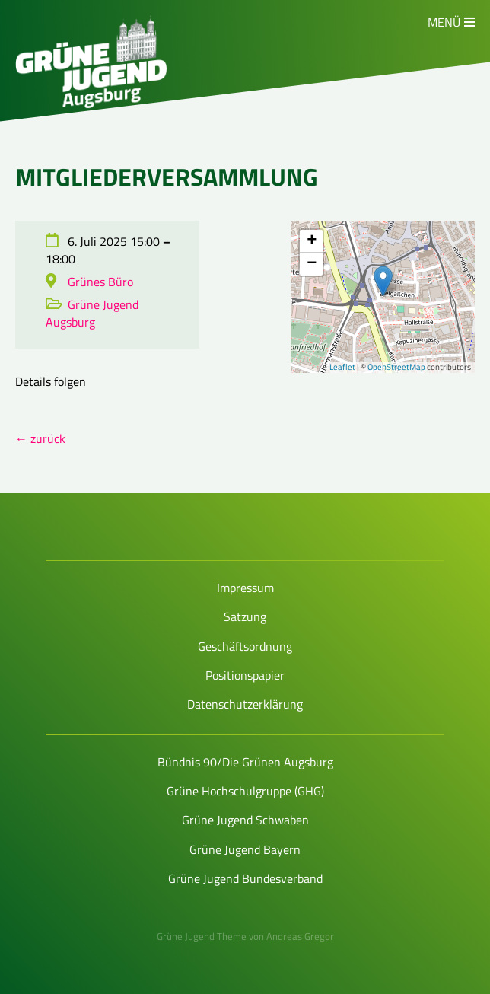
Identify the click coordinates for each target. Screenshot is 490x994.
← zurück (40, 438)
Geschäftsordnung (245, 646)
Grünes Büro (100, 281)
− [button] (312, 264)
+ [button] (312, 241)
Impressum (245, 587)
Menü (444, 22)
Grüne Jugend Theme (202, 936)
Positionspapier (245, 675)
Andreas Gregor (300, 936)
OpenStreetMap (396, 367)
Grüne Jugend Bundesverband (245, 878)
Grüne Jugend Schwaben (245, 820)
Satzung (245, 616)
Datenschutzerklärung (245, 704)
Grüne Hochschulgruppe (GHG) (245, 791)
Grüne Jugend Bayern (245, 849)
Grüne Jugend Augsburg (92, 312)
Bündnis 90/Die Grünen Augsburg (245, 762)
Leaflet (342, 367)
